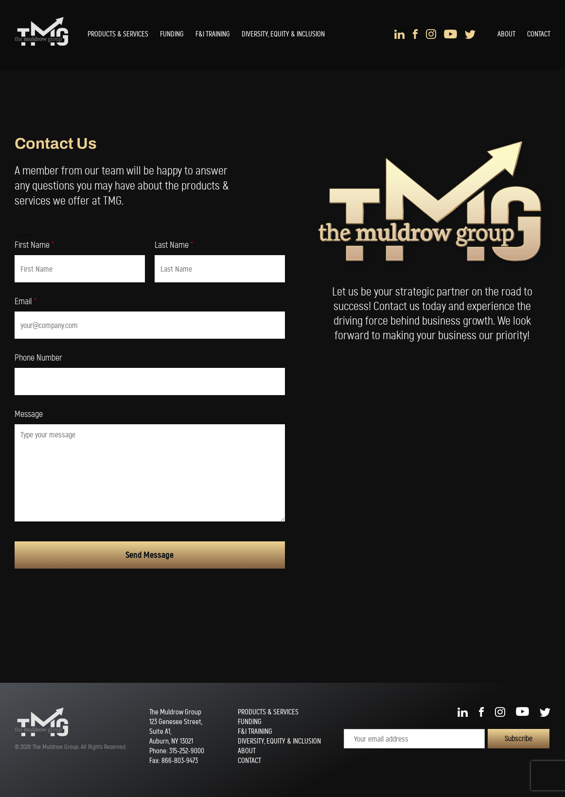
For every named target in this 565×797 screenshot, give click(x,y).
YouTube (450, 34)
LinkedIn (399, 34)
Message (29, 414)
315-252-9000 (186, 750)
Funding (172, 34)
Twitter (470, 34)
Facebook (415, 34)
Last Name (174, 245)
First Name (34, 245)
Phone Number (38, 358)
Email (25, 301)
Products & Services (118, 34)
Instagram (431, 34)
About (506, 34)
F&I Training (212, 34)
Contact (538, 34)
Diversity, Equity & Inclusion (283, 34)
